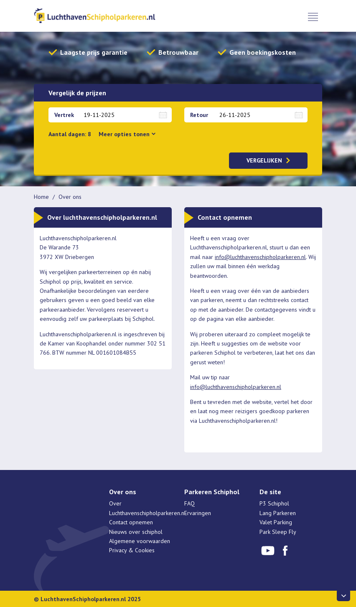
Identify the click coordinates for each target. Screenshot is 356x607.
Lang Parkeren (277, 513)
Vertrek (64, 115)
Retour (199, 115)
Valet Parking (275, 522)
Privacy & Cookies (132, 550)
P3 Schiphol (274, 503)
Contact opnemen (131, 522)
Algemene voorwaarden (139, 541)
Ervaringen (197, 513)
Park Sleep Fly (277, 532)
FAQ (189, 503)
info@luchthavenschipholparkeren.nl (260, 257)
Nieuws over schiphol (136, 532)
